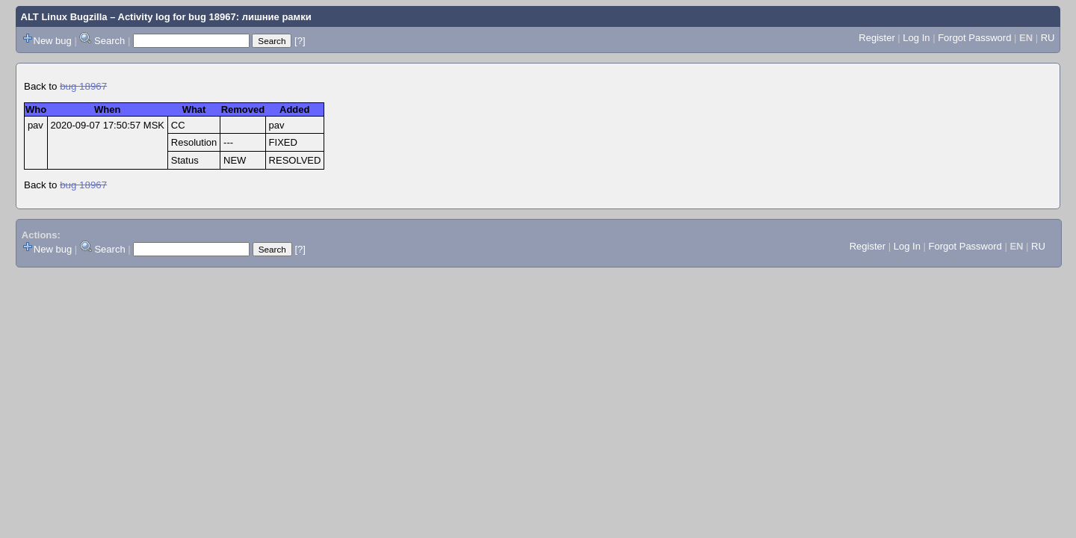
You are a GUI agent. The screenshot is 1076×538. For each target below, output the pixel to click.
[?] (299, 40)
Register (876, 37)
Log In (916, 37)
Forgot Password (974, 37)
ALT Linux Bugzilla (64, 16)
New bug (53, 40)
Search (109, 40)
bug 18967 (83, 86)
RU (1048, 37)
